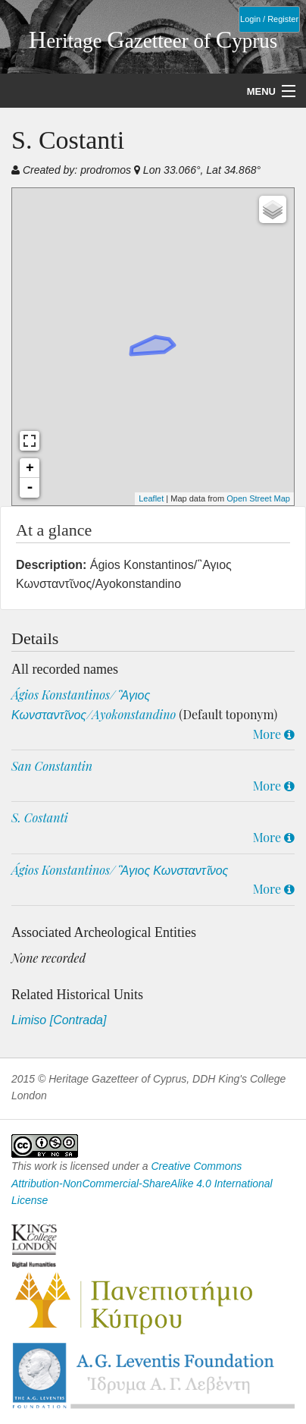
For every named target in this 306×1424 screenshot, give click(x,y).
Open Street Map (258, 498)
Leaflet (151, 498)
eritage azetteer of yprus (153, 41)
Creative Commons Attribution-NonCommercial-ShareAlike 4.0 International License (142, 1183)
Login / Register (269, 19)
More (274, 734)
